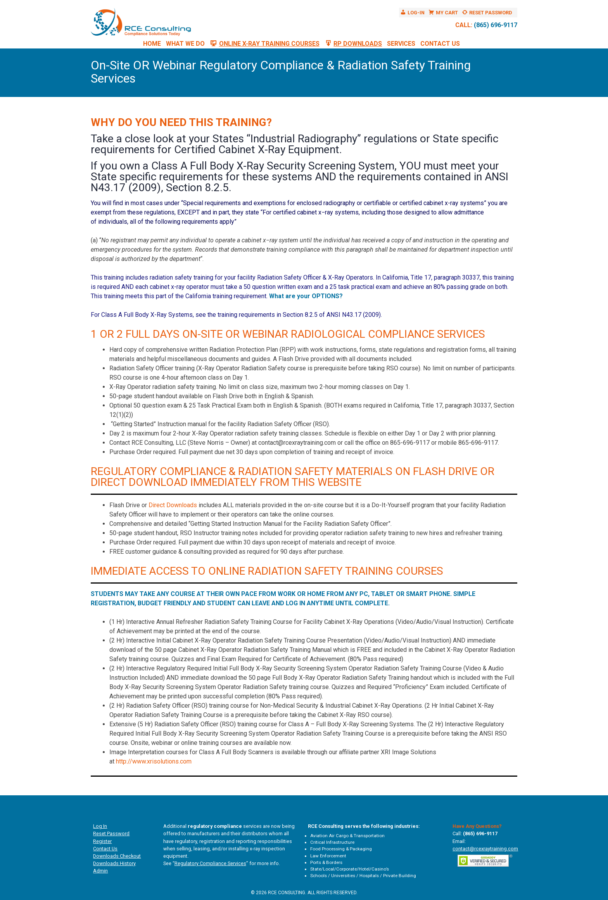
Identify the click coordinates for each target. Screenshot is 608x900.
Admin (100, 871)
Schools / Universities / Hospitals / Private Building (363, 875)
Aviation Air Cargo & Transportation (347, 835)
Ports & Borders (326, 862)
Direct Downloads (173, 505)
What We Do (185, 43)
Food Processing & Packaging (341, 849)
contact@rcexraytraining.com (485, 849)
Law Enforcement (328, 856)
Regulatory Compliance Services (210, 863)
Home (152, 43)
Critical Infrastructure (332, 842)
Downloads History (114, 863)
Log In (100, 826)
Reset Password (111, 833)
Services (401, 43)
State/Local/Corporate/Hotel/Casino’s (349, 869)
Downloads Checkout (117, 856)
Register (102, 841)
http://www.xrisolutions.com (154, 761)
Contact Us (440, 43)
